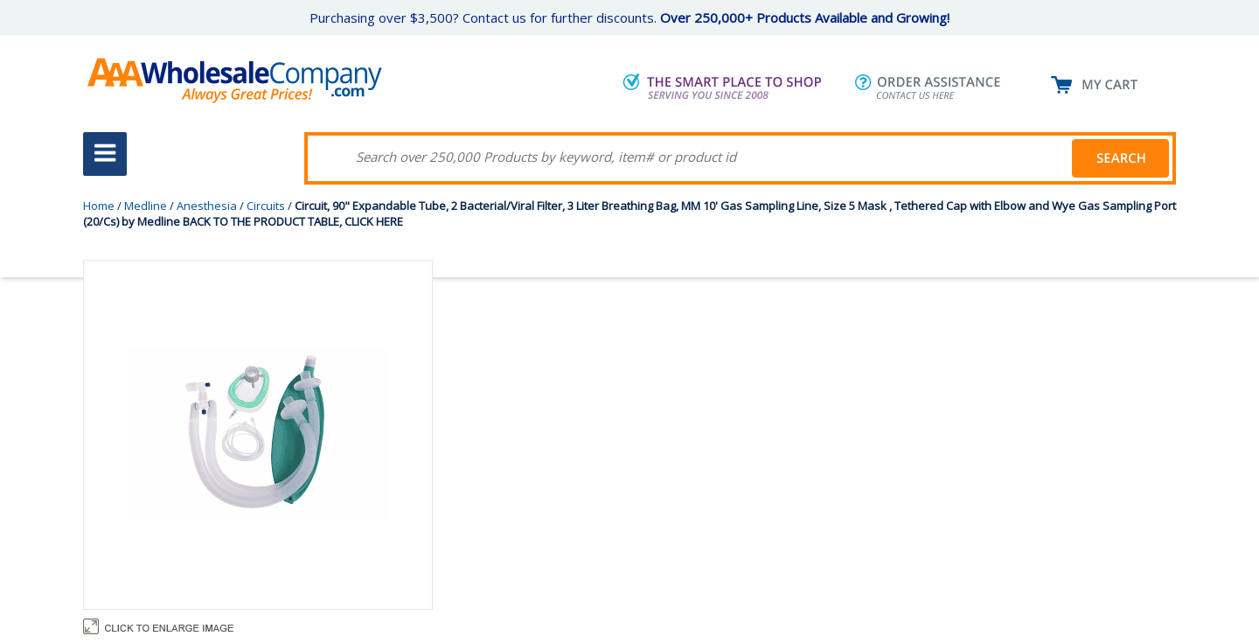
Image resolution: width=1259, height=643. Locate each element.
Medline (145, 205)
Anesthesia (207, 205)
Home (99, 205)
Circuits (266, 205)
